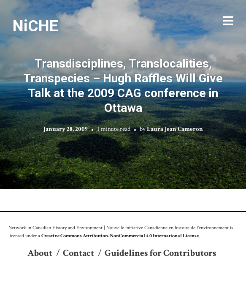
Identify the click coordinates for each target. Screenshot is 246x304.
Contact (78, 253)
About (39, 253)
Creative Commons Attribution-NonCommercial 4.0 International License (120, 235)
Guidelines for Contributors (160, 253)
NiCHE (35, 25)
